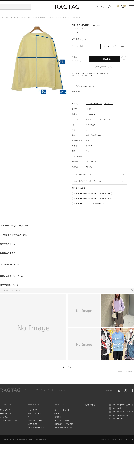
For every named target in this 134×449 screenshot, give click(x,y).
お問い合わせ (90, 405)
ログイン (94, 7)
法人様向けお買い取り (62, 420)
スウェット (108, 104)
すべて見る (67, 367)
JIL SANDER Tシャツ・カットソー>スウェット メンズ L (92, 193)
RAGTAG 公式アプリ (120, 408)
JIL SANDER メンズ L (81, 203)
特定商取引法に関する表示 (64, 424)
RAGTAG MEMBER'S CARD (123, 412)
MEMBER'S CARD (35, 420)
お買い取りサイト (34, 413)
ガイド (80, 75)
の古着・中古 (32, 17)
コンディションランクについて (101, 119)
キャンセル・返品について (84, 174)
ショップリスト (33, 410)
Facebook (132, 390)
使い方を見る (76, 91)
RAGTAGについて (7, 413)
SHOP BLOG (32, 424)
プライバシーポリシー (8, 420)
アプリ (30, 417)
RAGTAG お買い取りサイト (123, 405)
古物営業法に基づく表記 (63, 427)
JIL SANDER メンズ (98, 203)
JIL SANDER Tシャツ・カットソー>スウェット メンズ (91, 198)
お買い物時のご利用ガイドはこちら (87, 181)
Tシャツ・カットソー (94, 104)
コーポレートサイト (62, 410)
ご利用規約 (4, 417)
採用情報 (57, 417)
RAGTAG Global (119, 419)
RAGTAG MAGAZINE (36, 427)
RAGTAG (10, 390)
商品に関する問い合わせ (85, 86)
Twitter (125, 390)
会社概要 (57, 413)
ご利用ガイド (5, 410)
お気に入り (102, 6)
